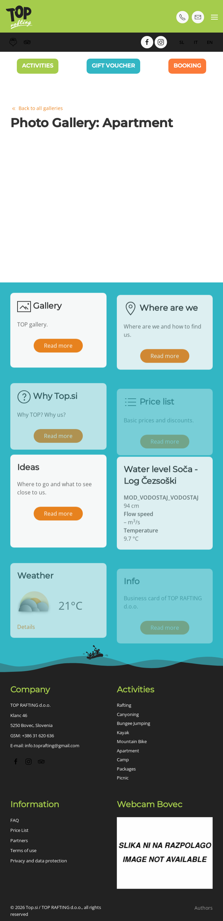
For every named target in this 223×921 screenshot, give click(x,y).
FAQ (14, 820)
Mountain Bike (132, 741)
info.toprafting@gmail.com (52, 745)
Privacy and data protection (38, 861)
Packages (126, 769)
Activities (37, 65)
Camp (123, 759)
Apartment (128, 751)
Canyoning (128, 714)
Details (26, 637)
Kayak (123, 732)
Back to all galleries (36, 108)
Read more (58, 351)
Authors (203, 908)
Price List (19, 830)
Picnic (123, 778)
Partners (19, 840)
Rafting (124, 705)
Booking (187, 65)
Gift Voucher (113, 65)
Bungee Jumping (133, 723)
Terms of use (23, 850)
